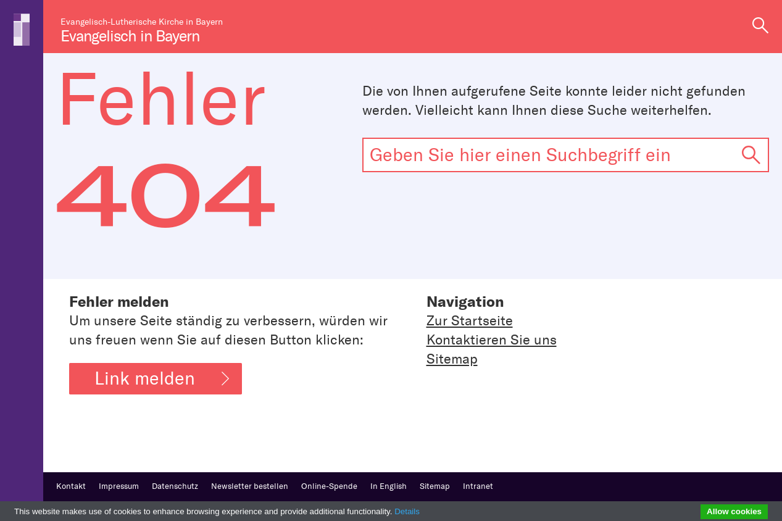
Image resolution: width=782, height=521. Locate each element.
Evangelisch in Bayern (129, 36)
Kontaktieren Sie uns (491, 339)
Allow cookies (734, 511)
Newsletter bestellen (249, 486)
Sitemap (452, 359)
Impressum (119, 486)
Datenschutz (175, 486)
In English (388, 486)
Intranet (478, 486)
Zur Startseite (469, 320)
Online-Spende (329, 486)
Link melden (161, 378)
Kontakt (71, 486)
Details (407, 511)
